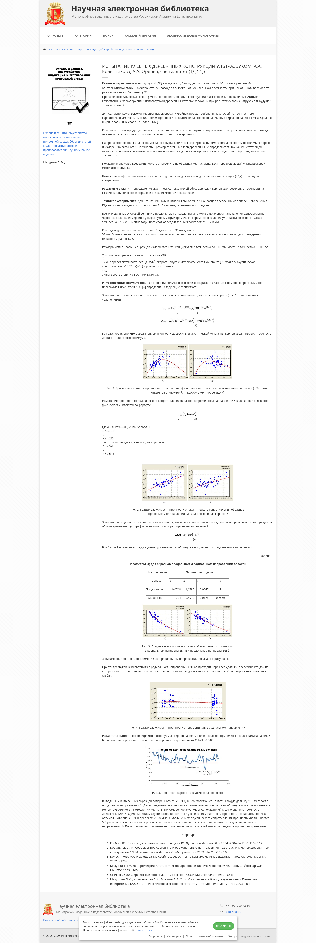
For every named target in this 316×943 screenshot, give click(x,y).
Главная (53, 49)
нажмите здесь (146, 930)
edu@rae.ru (233, 912)
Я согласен (223, 926)
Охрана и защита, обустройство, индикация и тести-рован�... (116, 49)
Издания (67, 49)
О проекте (55, 35)
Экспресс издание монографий (193, 35)
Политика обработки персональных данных (73, 920)
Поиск (108, 35)
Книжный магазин (140, 35)
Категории (83, 35)
